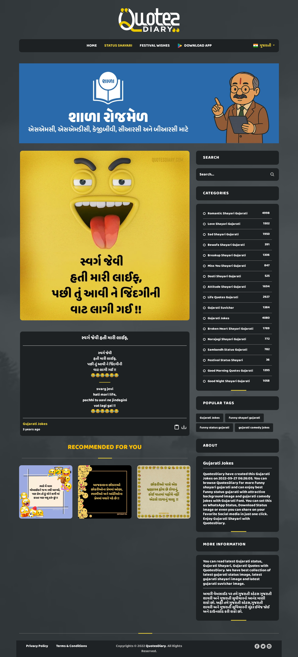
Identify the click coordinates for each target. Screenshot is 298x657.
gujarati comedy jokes (254, 427)
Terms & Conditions (71, 646)
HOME (92, 46)
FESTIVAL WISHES (155, 46)
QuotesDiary (156, 646)
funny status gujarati (214, 427)
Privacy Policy (37, 646)
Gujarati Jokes (35, 424)
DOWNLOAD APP (194, 46)
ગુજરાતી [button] (262, 46)
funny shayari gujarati (244, 417)
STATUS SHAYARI (118, 46)
